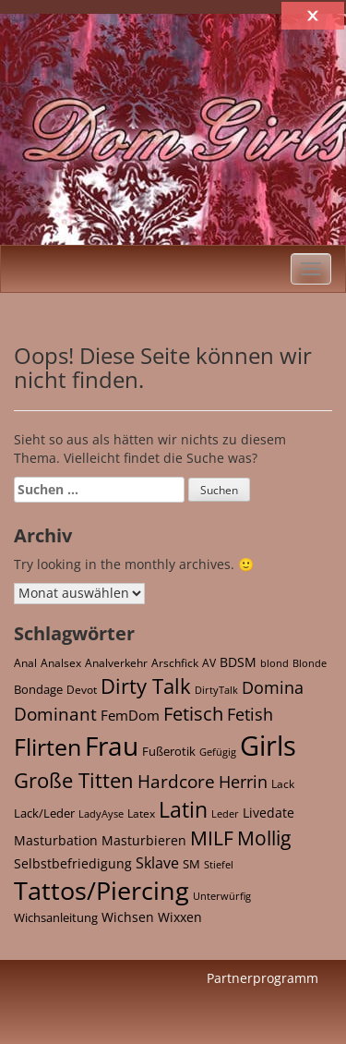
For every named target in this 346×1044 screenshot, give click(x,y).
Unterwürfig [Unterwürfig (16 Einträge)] (222, 896)
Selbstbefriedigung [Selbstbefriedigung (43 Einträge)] (73, 863)
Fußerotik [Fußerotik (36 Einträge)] (169, 751)
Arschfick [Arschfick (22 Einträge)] (174, 662)
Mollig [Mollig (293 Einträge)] (264, 838)
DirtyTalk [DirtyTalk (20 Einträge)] (216, 690)
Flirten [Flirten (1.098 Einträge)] (47, 746)
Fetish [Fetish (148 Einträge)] (250, 714)
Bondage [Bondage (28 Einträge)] (38, 690)
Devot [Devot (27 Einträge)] (81, 690)
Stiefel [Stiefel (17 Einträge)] (218, 864)
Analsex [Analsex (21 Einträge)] (61, 663)
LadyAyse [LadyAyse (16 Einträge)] (101, 813)
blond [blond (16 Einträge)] (274, 663)
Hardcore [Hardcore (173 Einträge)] (176, 781)
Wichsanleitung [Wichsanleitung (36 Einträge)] (56, 917)
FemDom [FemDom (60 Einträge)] (130, 715)
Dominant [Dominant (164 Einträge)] (55, 713)
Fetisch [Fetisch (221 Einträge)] (193, 713)
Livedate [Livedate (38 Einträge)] (268, 813)
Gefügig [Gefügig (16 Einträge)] (217, 752)
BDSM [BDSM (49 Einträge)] (238, 662)
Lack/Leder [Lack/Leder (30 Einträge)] (44, 813)
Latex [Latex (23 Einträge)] (141, 813)
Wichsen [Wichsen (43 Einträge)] (127, 917)
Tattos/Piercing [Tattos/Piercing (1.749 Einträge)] (101, 890)
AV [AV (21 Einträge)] (209, 663)
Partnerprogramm (262, 978)
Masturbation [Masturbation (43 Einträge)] (56, 840)
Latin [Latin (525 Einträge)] (183, 809)
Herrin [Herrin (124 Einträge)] (243, 782)
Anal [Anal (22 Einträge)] (25, 662)
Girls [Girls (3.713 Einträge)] (268, 745)
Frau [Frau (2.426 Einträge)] (111, 745)
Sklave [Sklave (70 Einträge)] (157, 863)
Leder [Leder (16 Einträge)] (225, 813)
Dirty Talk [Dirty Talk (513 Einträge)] (146, 686)
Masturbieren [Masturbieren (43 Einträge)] (143, 840)
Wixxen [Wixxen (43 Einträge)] (180, 917)
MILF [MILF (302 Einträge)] (211, 838)
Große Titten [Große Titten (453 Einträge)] (74, 780)
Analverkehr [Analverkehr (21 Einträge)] (116, 663)
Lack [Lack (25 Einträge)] (282, 784)
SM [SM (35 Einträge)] (191, 864)
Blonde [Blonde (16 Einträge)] (309, 663)
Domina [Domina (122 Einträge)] (273, 687)
